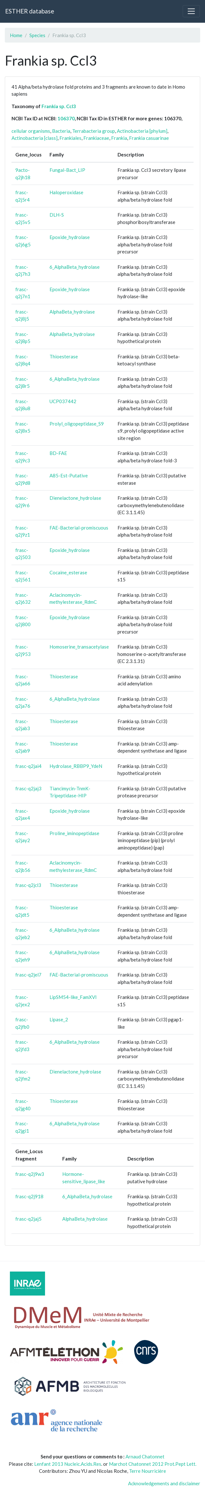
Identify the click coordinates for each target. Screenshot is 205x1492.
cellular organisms (30, 131)
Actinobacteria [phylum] (142, 131)
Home (16, 35)
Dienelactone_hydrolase (75, 498)
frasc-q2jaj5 (28, 1219)
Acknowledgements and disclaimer (164, 1483)
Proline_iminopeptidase (74, 833)
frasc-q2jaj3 (28, 788)
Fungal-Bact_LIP (67, 170)
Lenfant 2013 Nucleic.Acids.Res (67, 1464)
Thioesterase (63, 356)
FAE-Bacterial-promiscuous (78, 528)
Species (37, 35)
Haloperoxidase (66, 192)
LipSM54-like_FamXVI (73, 997)
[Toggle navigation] (191, 11)
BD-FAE (58, 453)
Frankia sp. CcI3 (59, 106)
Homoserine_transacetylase (79, 647)
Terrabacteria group (93, 131)
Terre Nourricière (147, 1471)
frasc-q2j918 (29, 1196)
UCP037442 (62, 401)
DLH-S (56, 215)
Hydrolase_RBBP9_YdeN (75, 766)
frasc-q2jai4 (28, 766)
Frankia (119, 138)
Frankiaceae (96, 138)
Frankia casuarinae (149, 138)
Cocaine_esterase (68, 572)
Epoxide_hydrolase (69, 237)
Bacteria (61, 131)
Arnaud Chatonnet (144, 1456)
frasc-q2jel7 (28, 974)
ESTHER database (29, 11)
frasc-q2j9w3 (29, 1174)
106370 (66, 118)
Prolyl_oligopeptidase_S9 (76, 424)
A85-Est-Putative (68, 475)
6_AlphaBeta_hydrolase (74, 267)
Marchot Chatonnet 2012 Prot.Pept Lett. (152, 1464)
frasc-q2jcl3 (28, 885)
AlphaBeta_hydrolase (72, 312)
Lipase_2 (58, 1019)
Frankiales (70, 138)
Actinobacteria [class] (34, 138)
